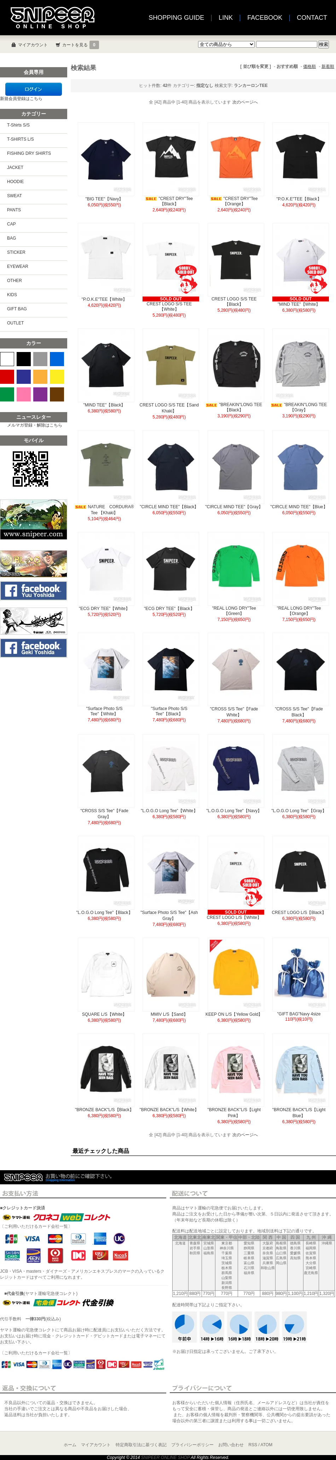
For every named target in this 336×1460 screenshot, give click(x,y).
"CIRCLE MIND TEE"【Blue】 (299, 506)
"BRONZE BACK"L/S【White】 (169, 1109)
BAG (11, 238)
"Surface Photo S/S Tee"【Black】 (169, 711)
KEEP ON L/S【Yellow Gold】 (233, 1014)
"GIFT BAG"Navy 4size (299, 1014)
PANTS (14, 209)
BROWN (57, 394)
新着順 (327, 66)
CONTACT (312, 17)
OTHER (14, 280)
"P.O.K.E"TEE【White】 (104, 299)
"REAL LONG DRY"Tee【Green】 (234, 611)
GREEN (7, 394)
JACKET (15, 167)
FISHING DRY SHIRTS (29, 153)
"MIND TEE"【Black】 (104, 405)
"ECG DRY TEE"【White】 (104, 608)
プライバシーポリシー (192, 1444)
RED (7, 377)
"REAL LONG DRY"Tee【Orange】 (299, 611)
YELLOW (57, 377)
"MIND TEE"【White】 (299, 304)
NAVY (24, 377)
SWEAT (14, 195)
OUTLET (15, 323)
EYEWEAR (17, 266)
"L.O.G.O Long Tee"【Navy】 (234, 810)
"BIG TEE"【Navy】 (104, 199)
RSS (253, 1444)
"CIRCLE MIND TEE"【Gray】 (234, 506)
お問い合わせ (231, 1444)
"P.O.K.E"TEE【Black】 (299, 199)
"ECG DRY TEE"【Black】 (169, 608)
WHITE (7, 359)
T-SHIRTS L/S (20, 139)
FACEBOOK (264, 17)
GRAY (40, 359)
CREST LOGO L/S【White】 (234, 917)
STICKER (16, 252)
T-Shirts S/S (18, 125)
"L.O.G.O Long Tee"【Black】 (104, 912)
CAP (11, 224)
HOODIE (15, 181)
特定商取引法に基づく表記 (141, 1444)
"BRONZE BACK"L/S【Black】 (104, 1109)
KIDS (12, 294)
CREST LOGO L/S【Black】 (299, 912)
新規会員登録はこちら (21, 98)
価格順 (309, 66)
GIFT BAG (17, 308)
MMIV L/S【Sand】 (169, 1014)
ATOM (267, 1444)
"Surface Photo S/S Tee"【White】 (104, 711)
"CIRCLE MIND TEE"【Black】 (169, 506)
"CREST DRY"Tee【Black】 (169, 201)
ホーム (70, 1444)
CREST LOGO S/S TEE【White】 (169, 306)
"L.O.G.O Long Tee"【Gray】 (298, 810)
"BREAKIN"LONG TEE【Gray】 (299, 407)
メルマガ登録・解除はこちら (34, 425)
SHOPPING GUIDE (176, 17)
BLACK (24, 359)
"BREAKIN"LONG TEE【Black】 (234, 407)
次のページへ (245, 102)
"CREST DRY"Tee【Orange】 (234, 201)
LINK (226, 17)
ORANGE (40, 377)
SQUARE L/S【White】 (104, 1014)
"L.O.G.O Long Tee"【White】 (169, 810)
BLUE (57, 359)
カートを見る (80, 44)
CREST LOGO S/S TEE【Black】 (234, 302)
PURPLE (40, 394)
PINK (24, 394)
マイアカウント (33, 44)
